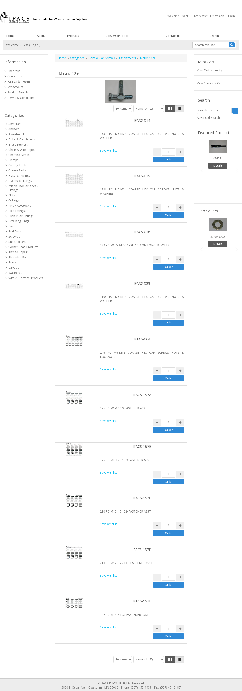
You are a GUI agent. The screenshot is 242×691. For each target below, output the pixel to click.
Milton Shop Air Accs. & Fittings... (24, 188)
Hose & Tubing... (19, 175)
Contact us (173, 36)
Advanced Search (208, 118)
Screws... (14, 236)
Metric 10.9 (147, 58)
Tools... (13, 262)
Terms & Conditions (20, 98)
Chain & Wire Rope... (22, 150)
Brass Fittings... (18, 144)
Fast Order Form (18, 82)
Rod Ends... (15, 231)
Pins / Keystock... (19, 205)
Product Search (17, 92)
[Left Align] (170, 108)
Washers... (15, 273)
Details (218, 166)
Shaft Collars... (17, 242)
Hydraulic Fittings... (20, 181)
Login (231, 16)
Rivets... (13, 226)
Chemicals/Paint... (20, 155)
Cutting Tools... (18, 165)
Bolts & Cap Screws (101, 58)
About (41, 36)
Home (10, 36)
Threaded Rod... (18, 257)
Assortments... (18, 134)
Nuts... (12, 195)
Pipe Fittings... (17, 211)
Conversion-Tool (117, 36)
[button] (200, 168)
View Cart (218, 16)
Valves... (13, 267)
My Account (201, 16)
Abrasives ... (16, 124)
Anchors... (14, 129)
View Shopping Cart (210, 83)
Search (214, 36)
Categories (77, 58)
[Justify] (179, 108)
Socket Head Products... (24, 247)
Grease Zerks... (18, 170)
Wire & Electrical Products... (26, 278)
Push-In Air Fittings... (21, 216)
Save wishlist (108, 150)
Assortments (127, 58)
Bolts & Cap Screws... (22, 139)
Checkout (13, 71)
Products (73, 36)
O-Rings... (14, 200)
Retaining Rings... (19, 221)
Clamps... (14, 160)
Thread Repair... (18, 252)
